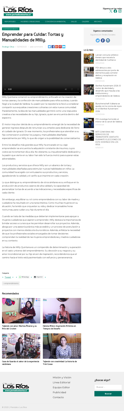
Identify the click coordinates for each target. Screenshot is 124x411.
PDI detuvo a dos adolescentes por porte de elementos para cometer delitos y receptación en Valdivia (107, 73)
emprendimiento (11, 283)
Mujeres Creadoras (30, 21)
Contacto (58, 397)
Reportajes (10, 21)
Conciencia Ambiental (55, 21)
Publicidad (59, 392)
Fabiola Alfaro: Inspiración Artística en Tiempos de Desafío (59, 327)
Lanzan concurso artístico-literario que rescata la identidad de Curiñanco (107, 57)
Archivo (98, 21)
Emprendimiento (10, 29)
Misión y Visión (62, 377)
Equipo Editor (61, 387)
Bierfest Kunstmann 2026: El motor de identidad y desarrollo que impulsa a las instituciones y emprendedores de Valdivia (108, 91)
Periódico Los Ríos (18, 407)
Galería (85, 21)
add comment (36, 47)
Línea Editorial (61, 382)
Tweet (8, 277)
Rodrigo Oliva (8, 47)
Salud (74, 21)
